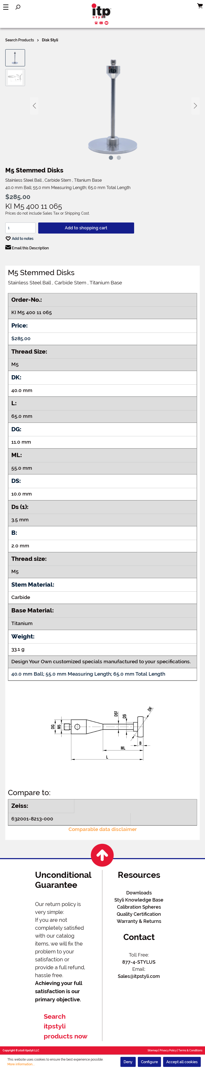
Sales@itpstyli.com (139, 976)
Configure (149, 1062)
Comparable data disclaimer (103, 829)
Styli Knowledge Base (138, 900)
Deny (128, 1062)
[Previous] (34, 105)
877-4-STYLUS (138, 962)
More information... (21, 1064)
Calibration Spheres (139, 907)
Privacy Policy (168, 1050)
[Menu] (6, 7)
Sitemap (153, 1050)
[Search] (18, 7)
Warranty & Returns (139, 921)
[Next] (195, 105)
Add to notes (19, 237)
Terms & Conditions (190, 1050)
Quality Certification (139, 914)
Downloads (139, 892)
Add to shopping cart (86, 227)
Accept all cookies (182, 1062)
